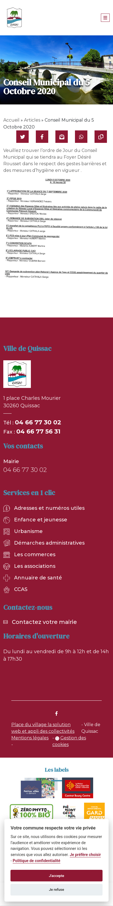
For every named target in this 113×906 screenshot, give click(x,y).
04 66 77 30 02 (38, 422)
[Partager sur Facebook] (42, 136)
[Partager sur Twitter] (22, 136)
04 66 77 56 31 (38, 431)
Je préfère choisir (85, 854)
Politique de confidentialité (36, 860)
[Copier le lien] (101, 136)
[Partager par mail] (61, 136)
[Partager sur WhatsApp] (81, 136)
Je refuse (56, 889)
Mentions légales (30, 737)
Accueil (11, 120)
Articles (32, 120)
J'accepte (56, 876)
